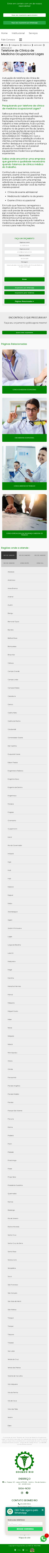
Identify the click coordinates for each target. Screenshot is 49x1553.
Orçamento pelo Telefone (24, 293)
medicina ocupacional (26, 45)
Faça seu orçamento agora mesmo (24, 15)
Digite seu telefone (24, 255)
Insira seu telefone (16, 1520)
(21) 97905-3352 (24, 1507)
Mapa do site (24, 1538)
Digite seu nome (25, 242)
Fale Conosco (8, 40)
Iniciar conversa (25, 1529)
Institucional (18, 33)
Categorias (15, 45)
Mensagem (24, 262)
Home (4, 33)
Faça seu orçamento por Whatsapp (24, 22)
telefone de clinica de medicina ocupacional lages (6, 48)
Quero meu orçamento (24, 332)
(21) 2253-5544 (24, 1504)
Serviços (33, 33)
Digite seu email (24, 249)
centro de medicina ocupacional (38, 45)
